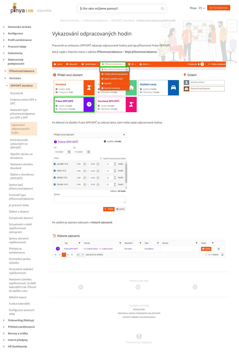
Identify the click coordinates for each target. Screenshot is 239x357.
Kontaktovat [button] (219, 7)
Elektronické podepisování (16, 61)
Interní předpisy (18, 340)
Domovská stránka (19, 27)
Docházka (15, 78)
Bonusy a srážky (18, 333)
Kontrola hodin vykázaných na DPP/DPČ (139, 313)
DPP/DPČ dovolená (21, 85)
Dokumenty (15, 53)
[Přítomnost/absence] (95, 20)
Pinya (193, 8)
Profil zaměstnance (20, 40)
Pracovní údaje (17, 46)
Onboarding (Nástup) (21, 320)
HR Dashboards (17, 346)
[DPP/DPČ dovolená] (123, 20)
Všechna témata (69, 20)
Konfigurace (15, 33)
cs (201, 8)
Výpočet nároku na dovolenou (139, 317)
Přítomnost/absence (21, 71)
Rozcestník (139, 309)
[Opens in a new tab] (139, 336)
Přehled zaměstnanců (21, 327)
